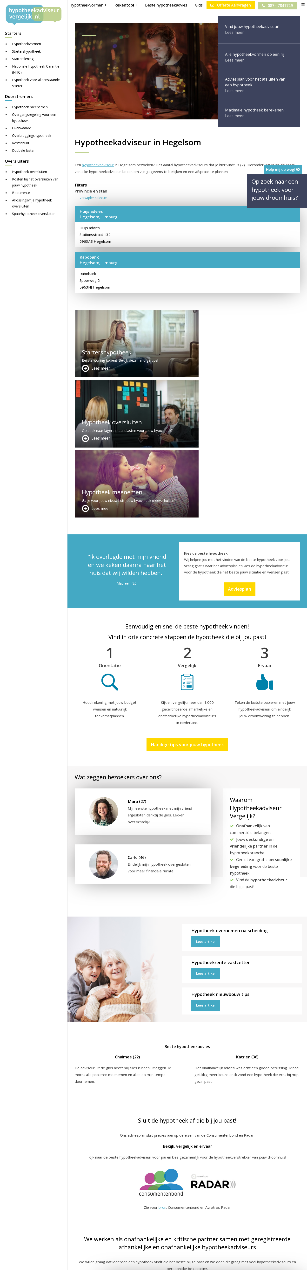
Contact (158, 1215)
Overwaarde (21, 128)
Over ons (159, 1220)
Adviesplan (239, 449)
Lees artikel (205, 801)
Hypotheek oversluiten (29, 171)
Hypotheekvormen (26, 43)
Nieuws (210, 1261)
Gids (198, 5)
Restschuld (20, 143)
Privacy (227, 1261)
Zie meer (290, 1241)
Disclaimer (170, 1261)
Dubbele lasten (23, 150)
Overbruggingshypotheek (31, 135)
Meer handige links (90, 1209)
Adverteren (161, 1209)
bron (162, 1067)
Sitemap (150, 1261)
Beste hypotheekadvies (166, 5)
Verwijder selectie (93, 197)
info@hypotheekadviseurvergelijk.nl (185, 1232)
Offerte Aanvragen (230, 5)
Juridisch (192, 1261)
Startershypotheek (26, 51)
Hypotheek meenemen (30, 107)
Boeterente (21, 192)
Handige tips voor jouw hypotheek (187, 604)
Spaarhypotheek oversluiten (33, 213)
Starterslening (22, 58)
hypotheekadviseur (98, 164)
